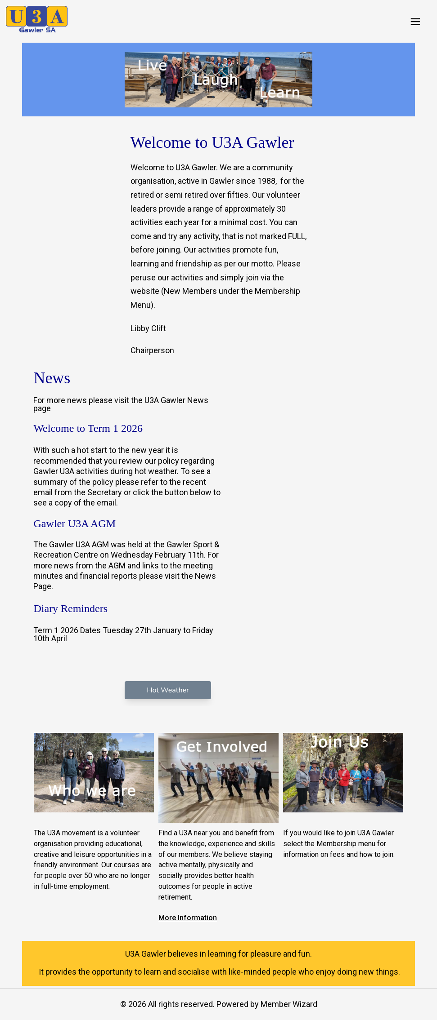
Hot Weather (168, 690)
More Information (187, 918)
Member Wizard (289, 1004)
